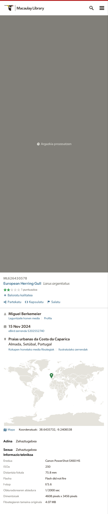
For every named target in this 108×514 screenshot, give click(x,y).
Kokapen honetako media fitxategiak (31, 349)
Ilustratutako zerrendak (73, 349)
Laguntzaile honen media (24, 318)
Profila (48, 318)
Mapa (9, 429)
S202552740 (26, 331)
